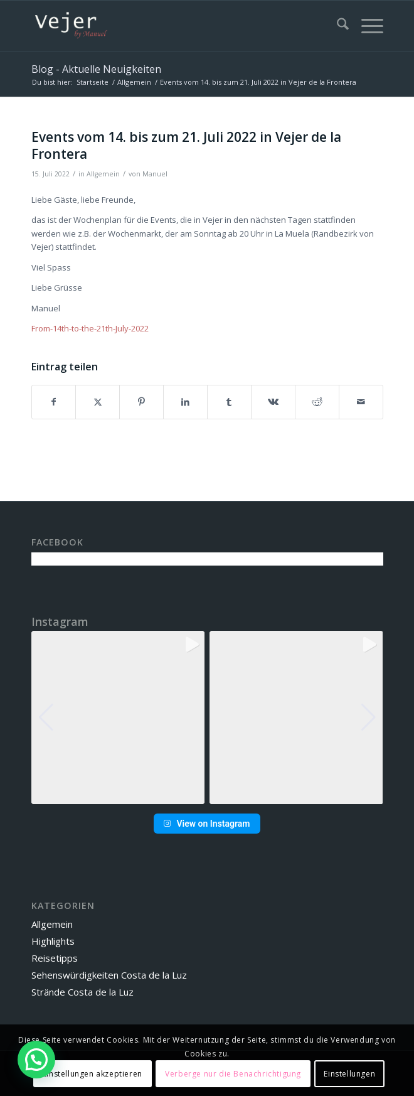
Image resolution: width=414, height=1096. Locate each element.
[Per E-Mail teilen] (361, 401)
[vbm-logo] (172, 26)
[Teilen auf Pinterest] (141, 401)
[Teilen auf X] (97, 401)
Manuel (154, 173)
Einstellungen (349, 1073)
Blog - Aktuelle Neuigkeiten (96, 69)
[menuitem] (336, 26)
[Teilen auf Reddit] (317, 401)
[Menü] (366, 26)
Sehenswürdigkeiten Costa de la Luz (109, 975)
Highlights (53, 941)
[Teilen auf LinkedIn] (185, 401)
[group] (118, 718)
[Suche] (336, 26)
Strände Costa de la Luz (82, 992)
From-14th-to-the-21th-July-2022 (90, 328)
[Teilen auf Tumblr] (229, 401)
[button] (207, 795)
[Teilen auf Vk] (273, 401)
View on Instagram (207, 824)
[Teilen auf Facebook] (54, 401)
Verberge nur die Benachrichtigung (233, 1073)
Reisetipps (54, 958)
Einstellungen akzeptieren (92, 1073)
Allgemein (103, 173)
